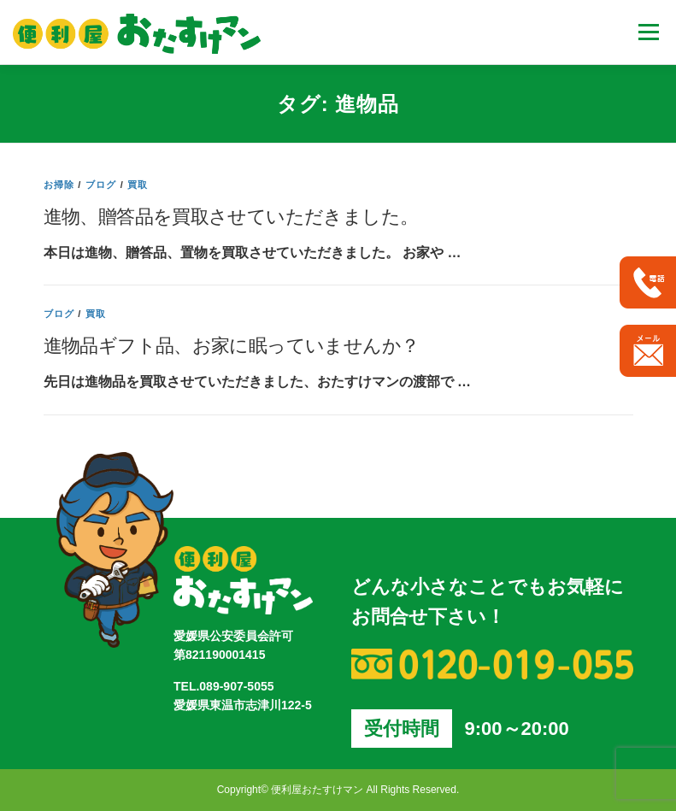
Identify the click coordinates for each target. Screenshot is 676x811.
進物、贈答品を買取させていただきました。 (231, 215)
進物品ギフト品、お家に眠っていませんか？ (232, 344)
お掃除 (59, 184)
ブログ (101, 184)
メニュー (648, 32)
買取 (137, 184)
